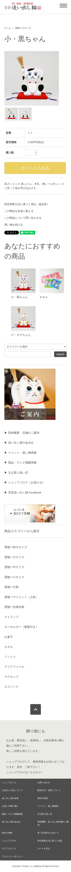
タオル (43, 297)
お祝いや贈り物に (10, 806)
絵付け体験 (7, 833)
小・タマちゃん (21, 334)
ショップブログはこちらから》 (24, 772)
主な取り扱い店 (44, 814)
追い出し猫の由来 (10, 798)
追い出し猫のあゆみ (11, 822)
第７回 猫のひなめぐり (48, 833)
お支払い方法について (12, 790)
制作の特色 (42, 798)
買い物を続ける (13, 224)
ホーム (7, 28)
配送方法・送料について (48, 790)
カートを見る (43, 848)
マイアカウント (9, 848)
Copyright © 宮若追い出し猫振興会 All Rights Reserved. (35, 866)
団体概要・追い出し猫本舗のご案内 (53, 823)
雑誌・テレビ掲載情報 (12, 814)
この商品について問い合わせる (22, 217)
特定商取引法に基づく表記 (49, 841)
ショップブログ (15, 761)
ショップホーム (9, 782)
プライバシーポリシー (12, 856)
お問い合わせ (43, 782)
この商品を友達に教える (19, 210)
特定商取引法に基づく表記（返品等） (26, 204)
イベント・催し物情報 (47, 806)
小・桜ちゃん (19, 297)
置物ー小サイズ (23, 28)
